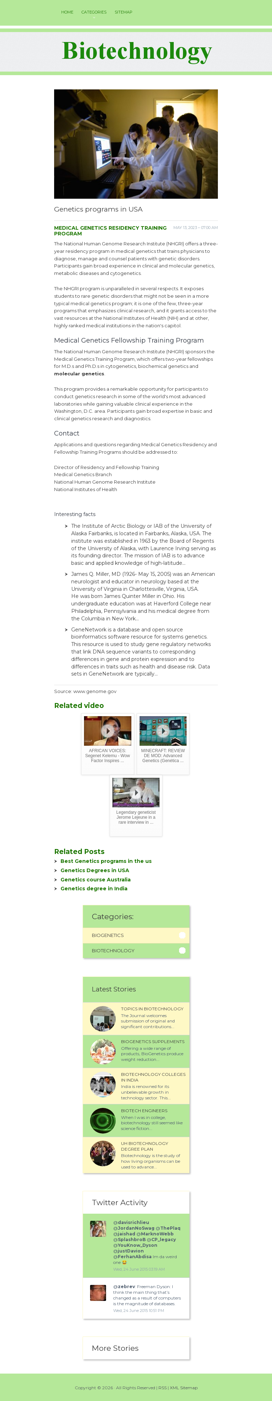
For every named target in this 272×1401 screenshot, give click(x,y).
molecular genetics (79, 373)
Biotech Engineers (144, 1110)
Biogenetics (108, 935)
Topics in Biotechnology (152, 1008)
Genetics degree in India (94, 888)
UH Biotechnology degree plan (144, 1146)
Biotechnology (113, 950)
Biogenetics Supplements (152, 1041)
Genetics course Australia (96, 879)
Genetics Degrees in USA (95, 870)
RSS (162, 1387)
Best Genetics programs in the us (106, 861)
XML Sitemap (184, 1387)
